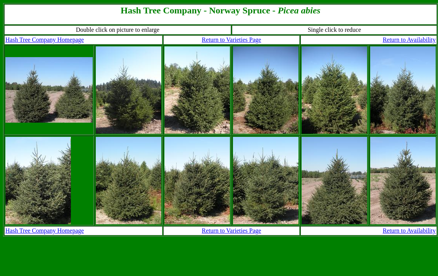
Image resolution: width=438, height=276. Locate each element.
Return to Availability (409, 39)
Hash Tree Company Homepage (44, 39)
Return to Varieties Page (231, 39)
